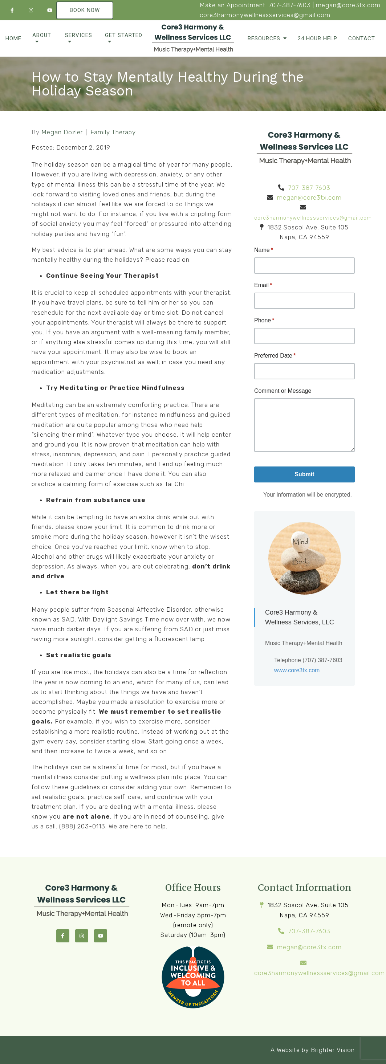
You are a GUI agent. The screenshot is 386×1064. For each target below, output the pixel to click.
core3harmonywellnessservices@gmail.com (265, 15)
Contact (361, 38)
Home (13, 38)
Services (78, 35)
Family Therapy (113, 132)
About (41, 35)
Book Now (85, 10)
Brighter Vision (333, 1049)
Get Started (123, 35)
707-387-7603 (290, 5)
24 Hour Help (317, 38)
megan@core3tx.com (348, 5)
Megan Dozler (62, 132)
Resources (264, 38)
